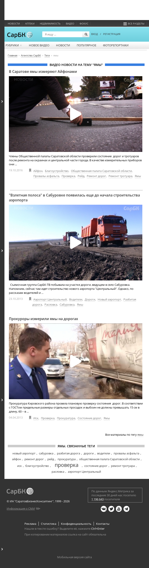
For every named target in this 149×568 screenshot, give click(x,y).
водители (103, 453)
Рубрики (14, 45)
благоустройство (37, 466)
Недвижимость (50, 23)
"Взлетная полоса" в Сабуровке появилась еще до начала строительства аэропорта (74, 197)
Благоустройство (56, 171)
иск (19, 466)
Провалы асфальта (46, 176)
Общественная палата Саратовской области (101, 171)
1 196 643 (97, 499)
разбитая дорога (68, 453)
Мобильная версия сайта (74, 557)
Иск (35, 418)
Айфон (37, 171)
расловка (58, 472)
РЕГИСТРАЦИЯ (111, 34)
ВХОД (94, 34)
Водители (75, 299)
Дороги (90, 299)
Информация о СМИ (21, 509)
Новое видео (39, 45)
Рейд (81, 176)
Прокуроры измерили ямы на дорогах (43, 318)
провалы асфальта (126, 453)
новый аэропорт (23, 453)
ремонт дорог (34, 459)
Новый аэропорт (109, 299)
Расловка (50, 304)
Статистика (48, 524)
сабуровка (46, 453)
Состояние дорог (89, 418)
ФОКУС (84, 23)
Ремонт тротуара (120, 176)
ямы (140, 435)
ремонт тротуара (123, 466)
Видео (70, 23)
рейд (50, 459)
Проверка (68, 176)
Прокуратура (66, 418)
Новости (14, 23)
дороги (89, 453)
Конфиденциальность (76, 524)
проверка (67, 464)
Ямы (138, 176)
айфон (16, 459)
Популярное (86, 45)
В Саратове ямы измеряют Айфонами (43, 71)
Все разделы (133, 23)
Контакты (102, 524)
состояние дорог (95, 466)
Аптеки (29, 23)
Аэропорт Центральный (50, 299)
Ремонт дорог (96, 176)
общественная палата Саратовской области (109, 459)
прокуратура (67, 459)
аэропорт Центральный (84, 472)
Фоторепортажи (116, 45)
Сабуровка (67, 304)
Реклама (30, 524)
